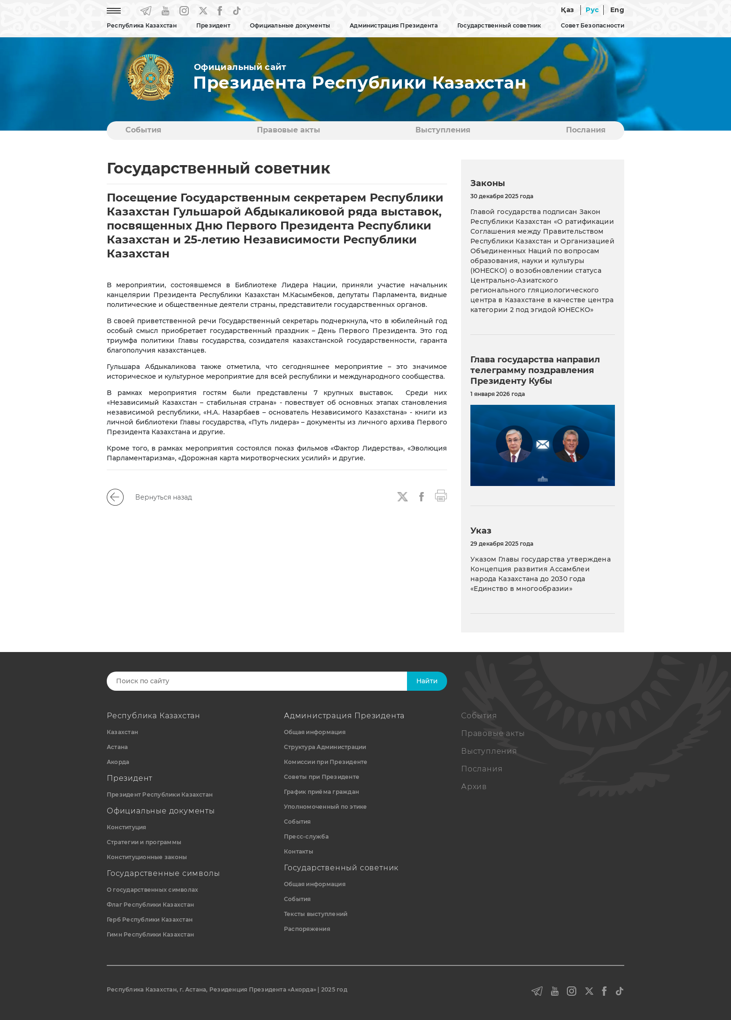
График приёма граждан (321, 791)
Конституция (126, 827)
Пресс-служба (306, 836)
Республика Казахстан (142, 25)
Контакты (298, 851)
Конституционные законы (147, 856)
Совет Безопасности (592, 25)
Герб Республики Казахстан (150, 919)
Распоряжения (307, 928)
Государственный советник (499, 25)
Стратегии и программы (144, 842)
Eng (617, 10)
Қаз (567, 10)
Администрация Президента (394, 25)
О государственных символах (152, 889)
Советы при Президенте (321, 776)
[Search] (266, 681)
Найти (427, 681)
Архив (474, 786)
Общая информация (314, 732)
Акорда (118, 761)
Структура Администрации (325, 746)
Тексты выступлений (315, 913)
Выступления (442, 129)
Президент (213, 25)
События (143, 129)
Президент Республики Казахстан (160, 794)
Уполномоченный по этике (325, 806)
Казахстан (122, 732)
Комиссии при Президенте (326, 761)
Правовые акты (288, 129)
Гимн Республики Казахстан (150, 934)
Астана (117, 746)
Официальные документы (290, 25)
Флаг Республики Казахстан (150, 904)
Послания (586, 129)
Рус (592, 10)
